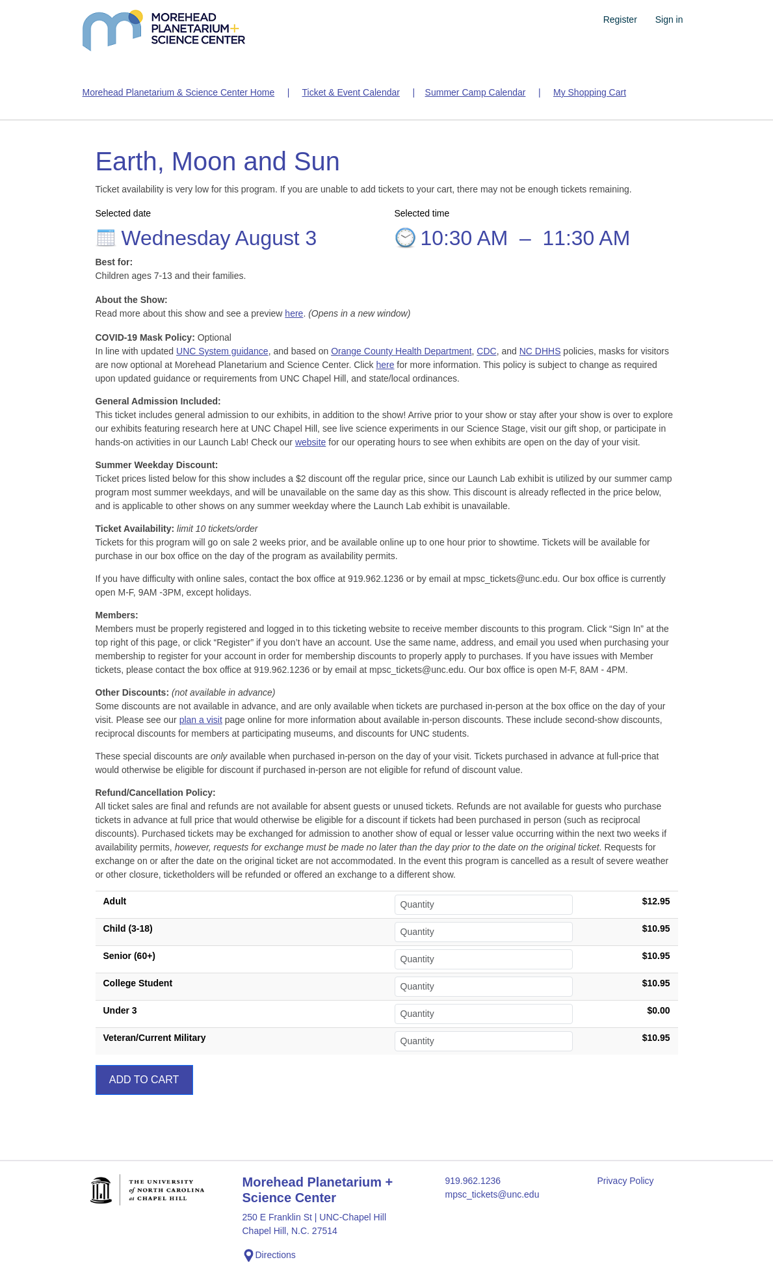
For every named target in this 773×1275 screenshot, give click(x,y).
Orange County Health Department (401, 351)
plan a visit (200, 720)
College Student (138, 983)
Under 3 (120, 1010)
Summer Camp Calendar (475, 92)
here (294, 313)
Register (620, 19)
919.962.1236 (473, 1181)
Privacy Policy (625, 1181)
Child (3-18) (128, 928)
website (310, 442)
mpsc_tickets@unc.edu (492, 1194)
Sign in (669, 19)
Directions (269, 1255)
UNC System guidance (222, 351)
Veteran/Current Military (154, 1037)
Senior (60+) (129, 956)
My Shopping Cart (589, 92)
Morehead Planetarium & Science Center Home (179, 92)
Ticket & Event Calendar (350, 92)
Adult (115, 901)
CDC (486, 351)
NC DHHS (540, 351)
